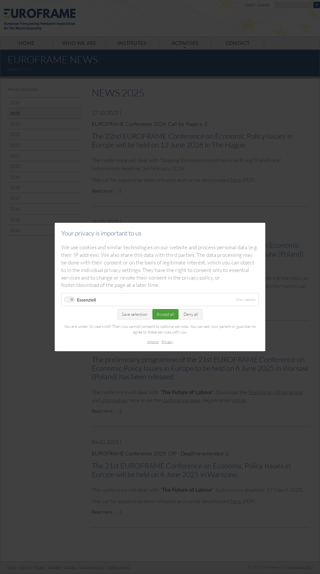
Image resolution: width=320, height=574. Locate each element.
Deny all (191, 314)
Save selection (134, 314)
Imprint (153, 341)
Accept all (165, 314)
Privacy (167, 341)
